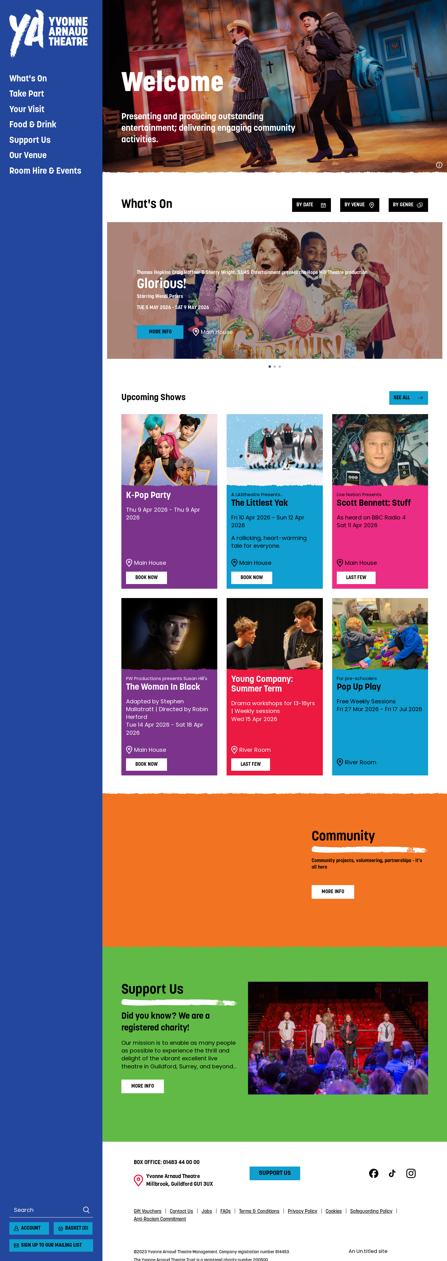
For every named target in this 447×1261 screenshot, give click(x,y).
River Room (251, 750)
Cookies (334, 1211)
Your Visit (26, 109)
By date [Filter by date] (304, 205)
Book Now (146, 577)
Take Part (26, 94)
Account (30, 1228)
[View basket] (57, 1226)
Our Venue (28, 155)
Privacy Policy (302, 1211)
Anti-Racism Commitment (160, 1219)
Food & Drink (32, 125)
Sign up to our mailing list (51, 1245)
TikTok (392, 1173)
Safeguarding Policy (371, 1211)
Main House (213, 332)
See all (402, 397)
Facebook (373, 1173)
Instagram (411, 1173)
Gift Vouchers (147, 1211)
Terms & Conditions (259, 1211)
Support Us (30, 140)
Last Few (356, 577)
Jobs (206, 1211)
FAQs (225, 1211)
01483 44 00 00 (181, 1163)
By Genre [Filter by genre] (403, 205)
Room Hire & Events (45, 171)
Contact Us (181, 1211)
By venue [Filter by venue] (355, 205)
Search (86, 1210)
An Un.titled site (368, 1251)
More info (160, 332)
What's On (28, 79)
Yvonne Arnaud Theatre (51, 33)
